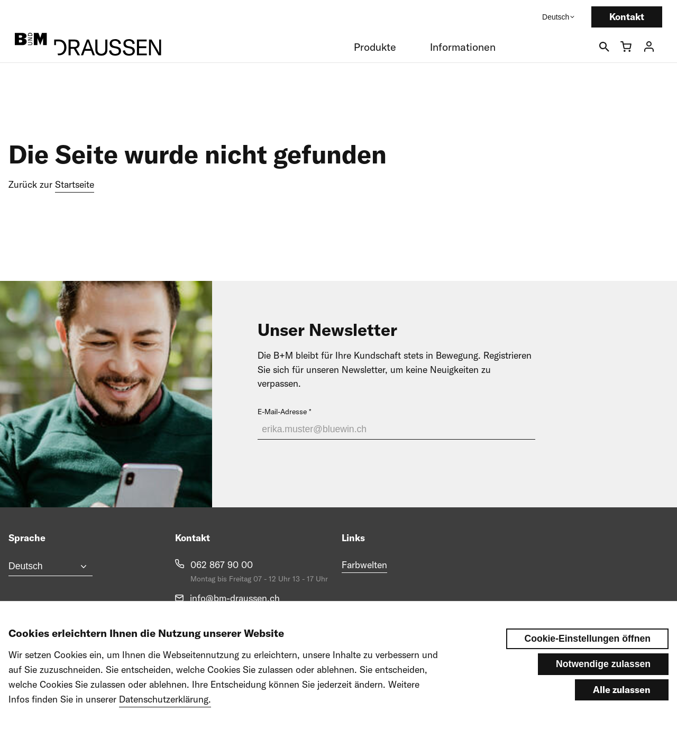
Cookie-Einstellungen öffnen (587, 648)
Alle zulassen (622, 699)
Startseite (74, 184)
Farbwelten (364, 565)
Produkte (375, 46)
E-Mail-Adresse (282, 411)
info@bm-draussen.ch (235, 598)
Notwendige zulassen (603, 674)
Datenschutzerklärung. (165, 709)
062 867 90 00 (221, 565)
